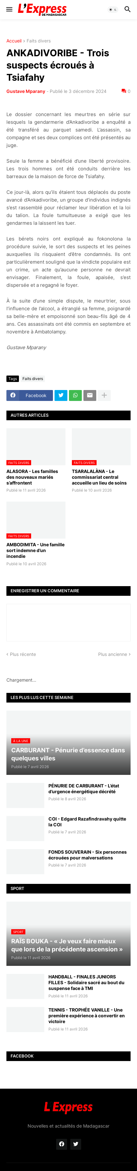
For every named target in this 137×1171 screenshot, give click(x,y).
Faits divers (39, 41)
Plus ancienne (112, 654)
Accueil (13, 41)
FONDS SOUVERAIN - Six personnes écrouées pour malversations (87, 854)
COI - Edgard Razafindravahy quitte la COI (87, 821)
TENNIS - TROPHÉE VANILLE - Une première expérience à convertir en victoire (86, 1015)
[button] (9, 9)
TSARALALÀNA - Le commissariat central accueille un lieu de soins (99, 477)
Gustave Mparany (25, 91)
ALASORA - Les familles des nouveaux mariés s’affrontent (32, 477)
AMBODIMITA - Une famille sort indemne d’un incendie (35, 550)
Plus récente (23, 654)
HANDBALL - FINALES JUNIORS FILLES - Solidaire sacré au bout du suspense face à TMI (86, 982)
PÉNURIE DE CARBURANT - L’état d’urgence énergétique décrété (83, 788)
